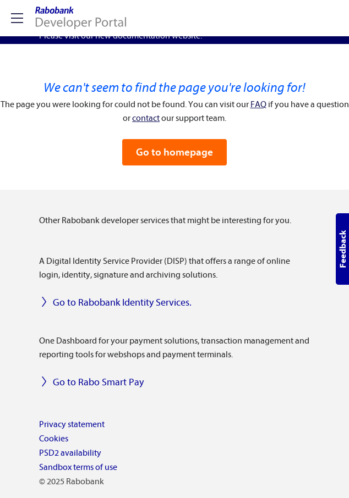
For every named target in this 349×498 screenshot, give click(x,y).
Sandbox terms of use (78, 467)
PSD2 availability (70, 453)
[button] (342, 249)
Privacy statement (72, 424)
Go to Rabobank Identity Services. (115, 302)
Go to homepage (174, 152)
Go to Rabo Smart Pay (91, 382)
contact (146, 118)
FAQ (258, 104)
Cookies (53, 439)
